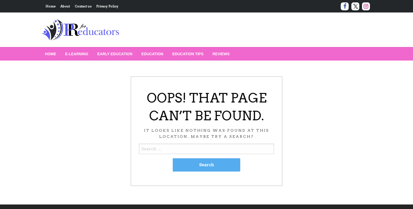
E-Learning (76, 54)
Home (50, 6)
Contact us (83, 6)
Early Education (114, 54)
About (65, 6)
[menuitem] (50, 54)
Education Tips (187, 54)
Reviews (221, 54)
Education (152, 54)
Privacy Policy (107, 6)
